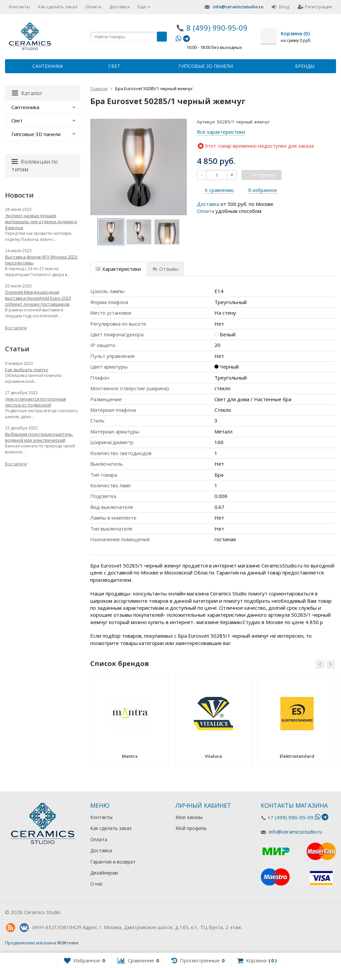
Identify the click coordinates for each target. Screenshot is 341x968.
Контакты (19, 7)
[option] (111, 232)
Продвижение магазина (30, 943)
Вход (280, 7)
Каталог (27, 93)
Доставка (119, 7)
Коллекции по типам (35, 165)
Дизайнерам (104, 873)
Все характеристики (221, 131)
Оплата (93, 7)
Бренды (304, 66)
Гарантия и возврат (113, 862)
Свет (114, 66)
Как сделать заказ (57, 7)
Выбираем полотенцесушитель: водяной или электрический (39, 437)
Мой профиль (191, 828)
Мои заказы (188, 817)
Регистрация (315, 7)
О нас (96, 884)
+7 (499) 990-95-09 (290, 817)
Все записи (16, 328)
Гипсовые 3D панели (205, 66)
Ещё (144, 7)
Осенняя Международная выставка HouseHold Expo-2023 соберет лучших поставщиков (38, 298)
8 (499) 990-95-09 (216, 28)
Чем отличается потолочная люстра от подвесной (35, 402)
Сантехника (47, 66)
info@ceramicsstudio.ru (238, 7)
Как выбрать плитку (26, 370)
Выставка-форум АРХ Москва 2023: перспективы (41, 260)
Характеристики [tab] (118, 268)
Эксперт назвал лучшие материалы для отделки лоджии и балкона (41, 222)
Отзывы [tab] (165, 268)
